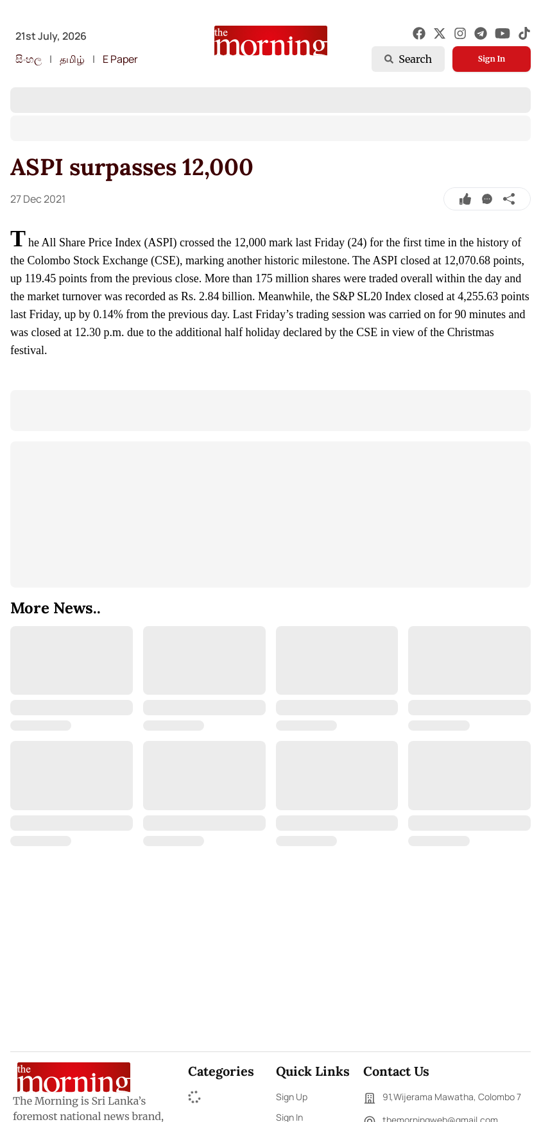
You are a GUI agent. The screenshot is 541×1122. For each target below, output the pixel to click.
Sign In (491, 59)
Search (408, 59)
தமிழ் (72, 59)
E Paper (120, 59)
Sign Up (291, 1097)
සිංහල (28, 59)
